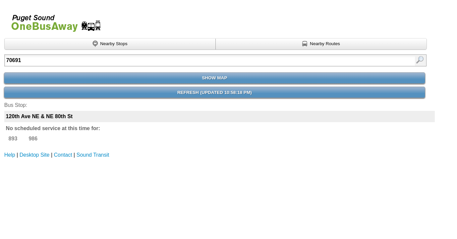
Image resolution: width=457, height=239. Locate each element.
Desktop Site (35, 155)
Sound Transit (93, 155)
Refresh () (214, 92)
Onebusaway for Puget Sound (53, 20)
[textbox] (185, 60)
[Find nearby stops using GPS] (110, 44)
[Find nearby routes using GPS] (321, 44)
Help (9, 155)
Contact (63, 155)
